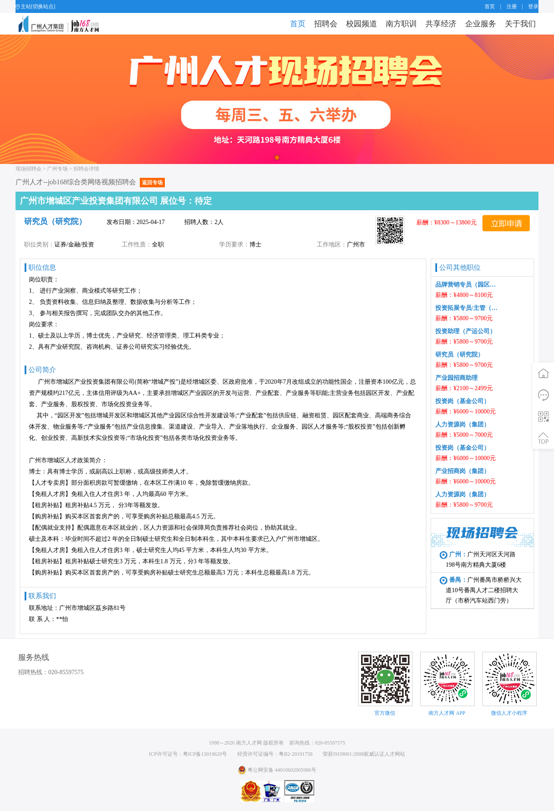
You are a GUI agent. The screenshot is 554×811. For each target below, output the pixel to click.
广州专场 (57, 169)
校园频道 (361, 23)
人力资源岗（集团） (462, 424)
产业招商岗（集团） (462, 471)
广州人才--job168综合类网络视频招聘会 (90, 182)
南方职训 (401, 23)
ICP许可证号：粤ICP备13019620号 (188, 754)
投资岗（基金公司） (462, 401)
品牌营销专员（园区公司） (467, 284)
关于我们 (520, 23)
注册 (512, 6)
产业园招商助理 (456, 378)
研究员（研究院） (459, 354)
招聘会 (325, 23)
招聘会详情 (86, 169)
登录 (533, 6)
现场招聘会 (28, 169)
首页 (490, 6)
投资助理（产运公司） (465, 331)
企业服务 (480, 23)
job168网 (62, 24)
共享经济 (440, 23)
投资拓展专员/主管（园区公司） (467, 308)
